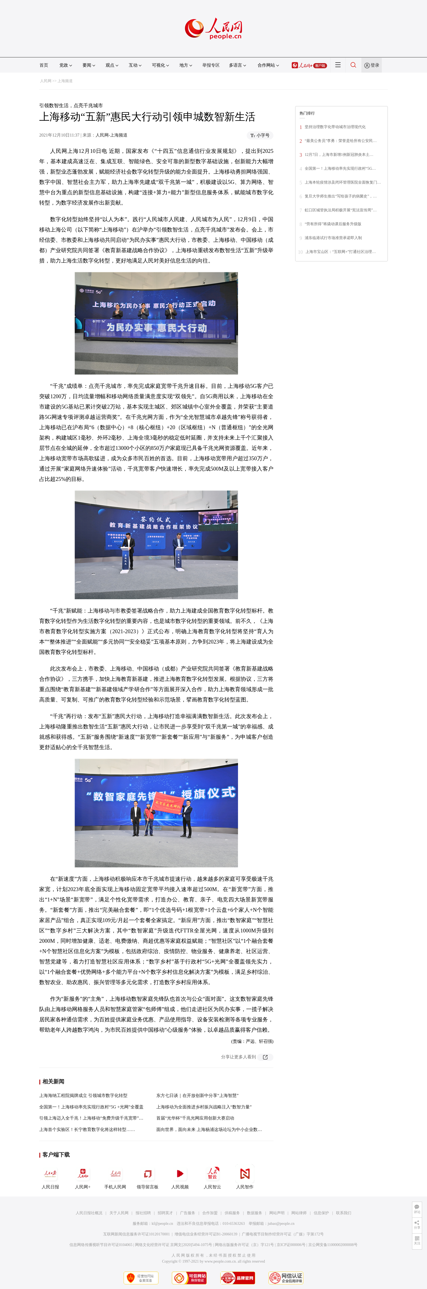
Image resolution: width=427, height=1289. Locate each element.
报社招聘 (143, 1213)
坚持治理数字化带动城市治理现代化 (335, 127)
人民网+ (82, 1176)
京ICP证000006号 (291, 1245)
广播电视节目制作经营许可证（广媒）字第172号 (283, 1234)
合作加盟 (210, 1213)
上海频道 (65, 81)
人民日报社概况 (89, 1213)
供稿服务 (232, 1213)
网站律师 (299, 1213)
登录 (375, 65)
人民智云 (212, 1176)
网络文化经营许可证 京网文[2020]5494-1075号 (173, 1245)
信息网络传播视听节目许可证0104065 (100, 1245)
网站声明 (277, 1213)
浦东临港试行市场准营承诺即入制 (333, 238)
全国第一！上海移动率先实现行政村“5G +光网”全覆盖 (91, 1107)
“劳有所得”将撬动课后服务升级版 (333, 224)
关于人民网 (119, 1213)
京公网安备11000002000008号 (333, 1245)
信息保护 (321, 1213)
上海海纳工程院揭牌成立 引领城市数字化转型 (83, 1095)
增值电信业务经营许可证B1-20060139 (206, 1234)
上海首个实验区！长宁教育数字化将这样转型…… (87, 1129)
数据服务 (254, 1213)
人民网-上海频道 (111, 135)
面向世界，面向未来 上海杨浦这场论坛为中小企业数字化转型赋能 (220, 1129)
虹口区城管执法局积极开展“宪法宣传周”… (341, 210)
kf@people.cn (162, 1224)
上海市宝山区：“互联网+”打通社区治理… (341, 252)
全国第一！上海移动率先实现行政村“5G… (340, 168)
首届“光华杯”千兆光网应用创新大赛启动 (195, 1118)
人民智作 (244, 1176)
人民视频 (180, 1176)
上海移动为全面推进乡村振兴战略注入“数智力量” (204, 1107)
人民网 (45, 81)
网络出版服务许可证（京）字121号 (244, 1245)
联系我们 (343, 1213)
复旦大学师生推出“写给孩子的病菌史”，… (341, 196)
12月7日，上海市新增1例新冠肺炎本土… (339, 155)
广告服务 (187, 1213)
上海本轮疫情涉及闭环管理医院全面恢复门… (343, 182)
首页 (43, 65)
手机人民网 (115, 1176)
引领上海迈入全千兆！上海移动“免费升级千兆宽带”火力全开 (97, 1118)
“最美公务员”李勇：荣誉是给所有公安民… (341, 141)
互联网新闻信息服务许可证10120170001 (136, 1234)
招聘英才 (165, 1213)
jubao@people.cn (281, 1224)
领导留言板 (147, 1176)
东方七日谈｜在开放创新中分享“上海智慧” (197, 1095)
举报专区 (211, 65)
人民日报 (50, 1176)
